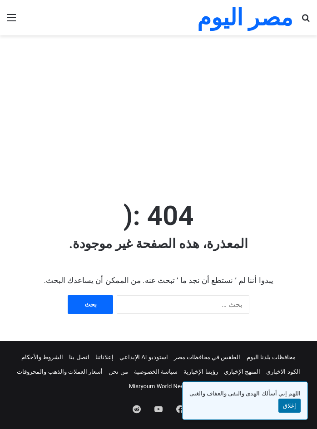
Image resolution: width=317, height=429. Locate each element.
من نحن (118, 371)
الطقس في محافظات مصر (207, 357)
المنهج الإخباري (242, 371)
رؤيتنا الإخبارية (200, 371)
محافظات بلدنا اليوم (271, 357)
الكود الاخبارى (283, 371)
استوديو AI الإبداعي (143, 357)
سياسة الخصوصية (156, 371)
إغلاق (289, 405)
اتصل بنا (79, 357)
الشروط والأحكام (42, 357)
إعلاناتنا (104, 357)
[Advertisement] (155, 107)
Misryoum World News (158, 386)
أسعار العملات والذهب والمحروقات (60, 371)
